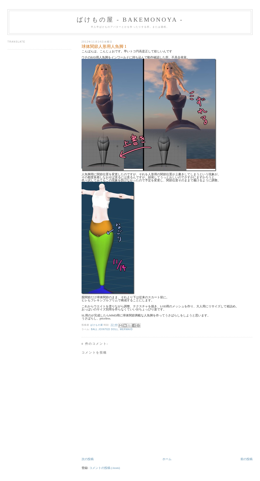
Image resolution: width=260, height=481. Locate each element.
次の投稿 (88, 459)
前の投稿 (246, 459)
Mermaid (126, 329)
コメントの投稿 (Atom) (104, 468)
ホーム (166, 459)
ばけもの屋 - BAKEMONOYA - (130, 19)
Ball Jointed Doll (104, 329)
